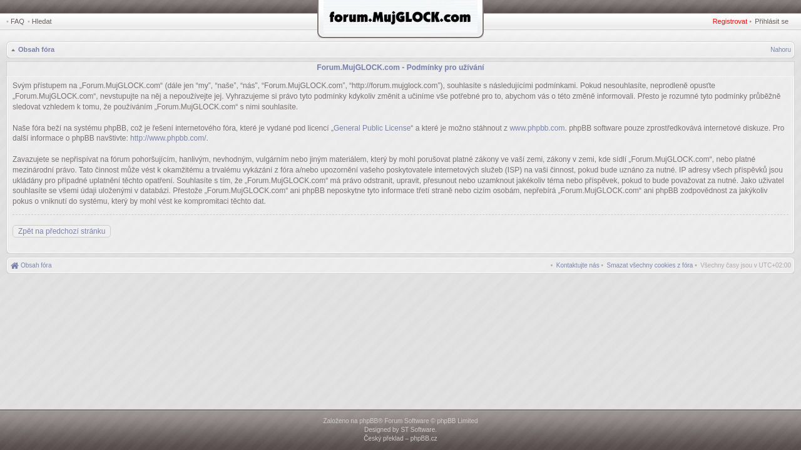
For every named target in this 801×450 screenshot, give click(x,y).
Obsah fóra (36, 49)
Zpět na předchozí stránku (61, 231)
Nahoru (780, 49)
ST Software (417, 429)
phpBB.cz (424, 438)
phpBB (368, 421)
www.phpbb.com (536, 128)
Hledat (42, 21)
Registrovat (730, 21)
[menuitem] (650, 265)
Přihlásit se (771, 21)
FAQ (17, 21)
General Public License (372, 128)
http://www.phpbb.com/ (168, 138)
